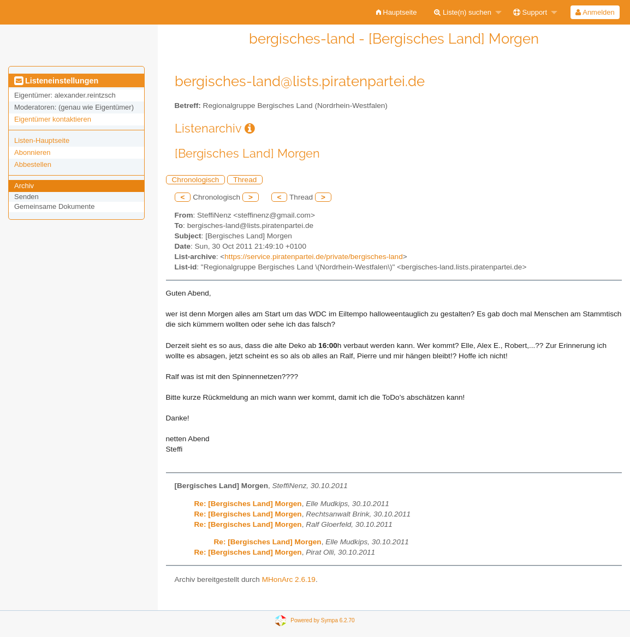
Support (530, 12)
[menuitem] (396, 12)
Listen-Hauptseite (41, 140)
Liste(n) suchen (462, 12)
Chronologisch (195, 180)
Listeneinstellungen (56, 80)
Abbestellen (32, 164)
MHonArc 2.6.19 (289, 579)
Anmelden (594, 12)
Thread (245, 180)
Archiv (24, 186)
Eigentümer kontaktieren (52, 119)
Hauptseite (396, 12)
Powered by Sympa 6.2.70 (322, 620)
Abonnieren (32, 152)
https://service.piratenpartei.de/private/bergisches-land (313, 257)
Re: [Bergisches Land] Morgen (248, 504)
